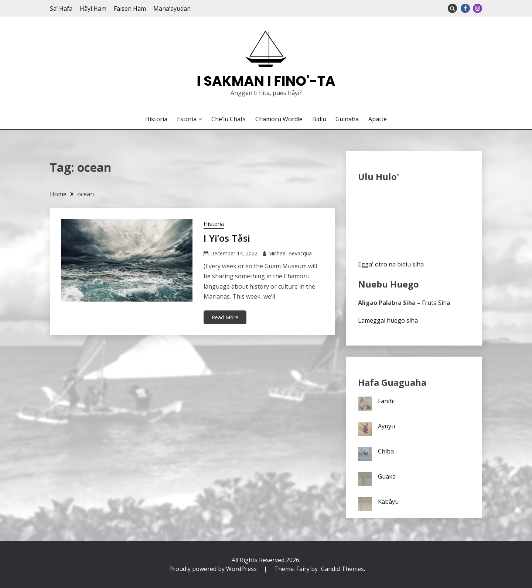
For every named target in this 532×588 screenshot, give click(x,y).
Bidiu (319, 119)
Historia (156, 119)
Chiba (386, 451)
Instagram (477, 8)
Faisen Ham (130, 8)
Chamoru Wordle (279, 119)
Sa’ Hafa (61, 8)
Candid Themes (342, 569)
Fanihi (386, 401)
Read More (225, 317)
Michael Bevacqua (290, 253)
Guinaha (347, 119)
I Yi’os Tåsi (227, 238)
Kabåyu (388, 501)
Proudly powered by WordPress (213, 569)
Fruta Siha (436, 303)
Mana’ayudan (172, 8)
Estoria (187, 119)
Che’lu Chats (228, 119)
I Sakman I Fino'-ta (266, 81)
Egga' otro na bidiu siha (391, 264)
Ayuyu (386, 426)
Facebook (465, 8)
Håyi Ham (93, 8)
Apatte (377, 119)
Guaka (387, 476)
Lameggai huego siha (388, 320)
